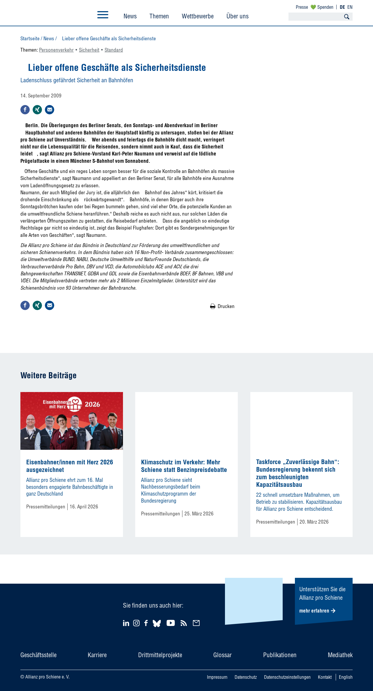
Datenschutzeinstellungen (287, 677)
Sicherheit (89, 50)
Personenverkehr (56, 50)
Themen (159, 16)
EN (350, 7)
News (130, 16)
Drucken (226, 306)
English (346, 677)
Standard (114, 50)
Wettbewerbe (198, 16)
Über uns (237, 16)
